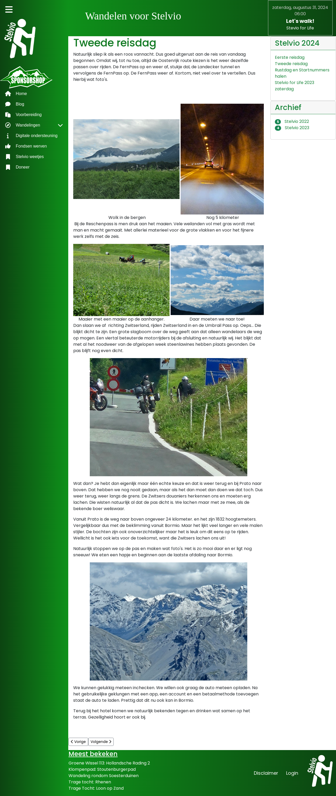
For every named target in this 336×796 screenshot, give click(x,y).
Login (292, 773)
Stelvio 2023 (292, 128)
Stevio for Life (300, 28)
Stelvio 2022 (292, 121)
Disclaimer (266, 773)
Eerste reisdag (289, 57)
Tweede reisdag (291, 64)
